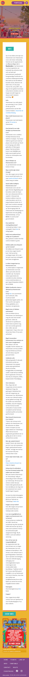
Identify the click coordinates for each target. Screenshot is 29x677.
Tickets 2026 (18, 3)
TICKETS (13, 660)
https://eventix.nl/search (13, 463)
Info (5, 663)
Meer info (16, 501)
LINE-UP (22, 660)
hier (17, 229)
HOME (6, 660)
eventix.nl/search (13, 178)
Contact (7, 667)
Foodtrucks (8, 671)
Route (15, 667)
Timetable (14, 663)
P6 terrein (12, 122)
